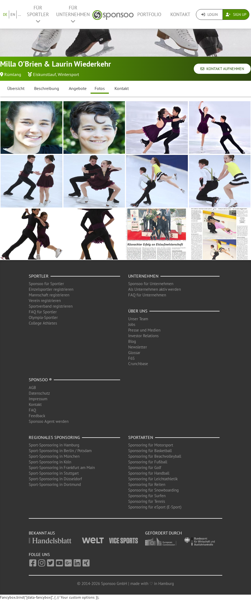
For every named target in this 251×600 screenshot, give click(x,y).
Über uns (138, 311)
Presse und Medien (144, 330)
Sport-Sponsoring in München (54, 456)
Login (209, 14)
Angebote (78, 88)
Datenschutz (39, 393)
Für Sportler (38, 14)
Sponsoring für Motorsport (150, 445)
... (19, 14)
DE (5, 14)
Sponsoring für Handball (148, 473)
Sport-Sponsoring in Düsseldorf (55, 478)
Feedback (37, 415)
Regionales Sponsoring (54, 437)
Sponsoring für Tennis (146, 501)
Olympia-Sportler (43, 317)
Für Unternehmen (73, 14)
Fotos (100, 88)
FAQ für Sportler (43, 311)
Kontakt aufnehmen (222, 68)
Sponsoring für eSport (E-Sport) (154, 507)
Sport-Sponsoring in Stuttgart (54, 473)
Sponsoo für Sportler (46, 283)
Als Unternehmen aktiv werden (154, 289)
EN (12, 14)
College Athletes (43, 323)
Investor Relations (143, 335)
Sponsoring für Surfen (147, 495)
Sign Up (236, 14)
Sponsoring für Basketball (150, 450)
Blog (132, 341)
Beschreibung (46, 88)
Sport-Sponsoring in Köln (50, 461)
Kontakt (180, 14)
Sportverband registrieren (51, 306)
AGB (32, 387)
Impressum (38, 398)
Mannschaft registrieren (49, 294)
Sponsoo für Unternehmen (150, 283)
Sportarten (140, 437)
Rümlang (12, 74)
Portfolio (149, 14)
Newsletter (137, 347)
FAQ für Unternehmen (147, 294)
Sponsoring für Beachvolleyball (154, 456)
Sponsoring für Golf (144, 467)
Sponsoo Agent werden (49, 421)
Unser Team (138, 318)
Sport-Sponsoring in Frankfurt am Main (62, 467)
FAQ (32, 410)
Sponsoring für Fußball (147, 461)
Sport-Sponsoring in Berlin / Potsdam (60, 450)
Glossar (134, 352)
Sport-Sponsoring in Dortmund (55, 484)
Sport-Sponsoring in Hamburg (54, 445)
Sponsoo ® (40, 379)
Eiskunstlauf (44, 74)
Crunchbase (138, 363)
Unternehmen (143, 276)
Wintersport (68, 74)
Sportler (39, 276)
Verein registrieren (45, 300)
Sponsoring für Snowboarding (153, 490)
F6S (131, 358)
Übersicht (15, 88)
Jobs (131, 324)
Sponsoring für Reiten (146, 484)
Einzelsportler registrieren (51, 289)
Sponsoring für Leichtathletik (153, 478)
